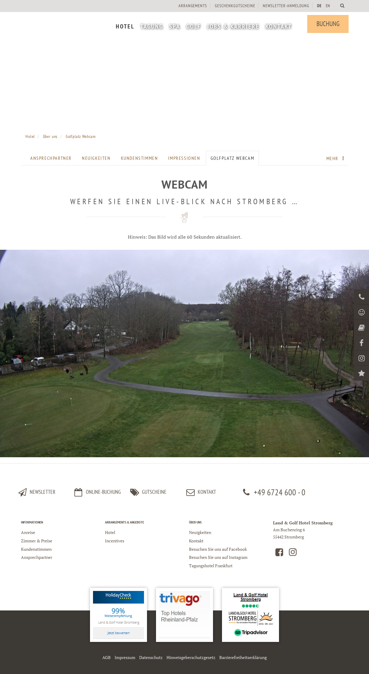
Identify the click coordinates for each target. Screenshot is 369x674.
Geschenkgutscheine (234, 5)
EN (327, 5)
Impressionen (184, 158)
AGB (106, 657)
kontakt (200, 492)
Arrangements (192, 5)
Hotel (110, 532)
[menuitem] (124, 27)
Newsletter (36, 492)
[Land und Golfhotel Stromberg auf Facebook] (279, 553)
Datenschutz (151, 657)
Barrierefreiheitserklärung (243, 657)
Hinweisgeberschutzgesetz (190, 657)
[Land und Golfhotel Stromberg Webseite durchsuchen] (342, 5)
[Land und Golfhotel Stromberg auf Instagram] (292, 553)
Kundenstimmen (139, 158)
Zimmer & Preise (36, 541)
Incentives (114, 541)
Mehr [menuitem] (336, 158)
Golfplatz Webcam (232, 158)
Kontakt (196, 541)
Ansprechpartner (51, 158)
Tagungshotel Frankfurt (210, 565)
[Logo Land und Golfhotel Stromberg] (66, 24)
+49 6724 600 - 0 (273, 492)
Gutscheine (147, 492)
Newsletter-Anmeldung (285, 5)
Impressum (125, 657)
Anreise (28, 532)
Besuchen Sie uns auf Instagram (218, 557)
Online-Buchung (97, 492)
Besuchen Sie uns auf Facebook (218, 549)
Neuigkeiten (96, 158)
